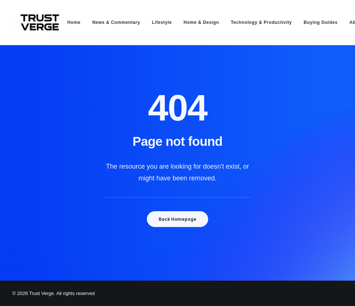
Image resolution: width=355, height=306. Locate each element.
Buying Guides (320, 22)
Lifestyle (162, 22)
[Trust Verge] (40, 22)
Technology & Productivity (261, 22)
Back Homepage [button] (177, 219)
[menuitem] (77, 22)
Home (74, 22)
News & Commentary (116, 22)
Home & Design (201, 22)
